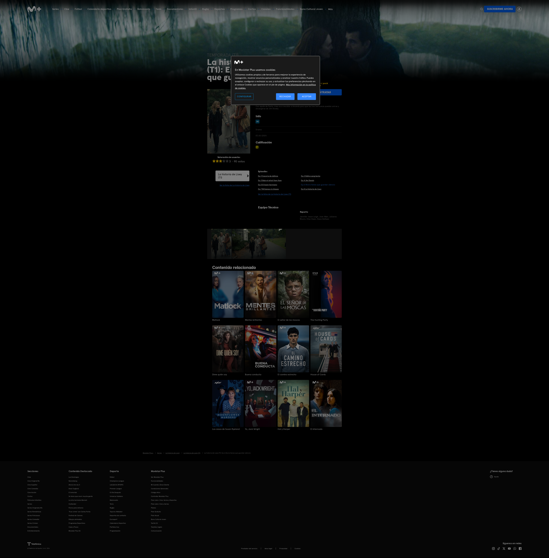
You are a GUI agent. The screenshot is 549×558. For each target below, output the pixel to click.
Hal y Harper (284, 429)
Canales (266, 9)
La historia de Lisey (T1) (230, 176)
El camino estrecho (287, 374)
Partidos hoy (114, 527)
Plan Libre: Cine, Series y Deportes (164, 500)
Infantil (193, 9)
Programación (115, 531)
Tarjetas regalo (156, 527)
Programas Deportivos (77, 523)
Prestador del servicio (249, 548)
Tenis (158, 9)
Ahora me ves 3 (74, 485)
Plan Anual (155, 515)
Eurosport (113, 519)
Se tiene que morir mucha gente (81, 496)
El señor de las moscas (289, 320)
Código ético (155, 492)
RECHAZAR (285, 96)
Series (55, 9)
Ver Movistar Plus (157, 477)
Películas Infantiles (34, 500)
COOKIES (297, 548)
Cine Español (32, 485)
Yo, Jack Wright (252, 429)
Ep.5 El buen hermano (267, 185)
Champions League (117, 481)
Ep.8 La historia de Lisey (311, 189)
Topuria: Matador (116, 512)
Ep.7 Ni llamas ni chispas (268, 189)
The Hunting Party (319, 320)
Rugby (205, 9)
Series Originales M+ (35, 508)
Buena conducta (253, 374)
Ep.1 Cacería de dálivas (268, 176)
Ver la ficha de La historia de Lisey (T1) (274, 194)
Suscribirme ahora (500, 9)
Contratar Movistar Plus (159, 496)
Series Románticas (34, 512)
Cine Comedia (32, 489)
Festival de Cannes (75, 515)
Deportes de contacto (118, 515)
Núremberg (73, 481)
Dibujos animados (75, 519)
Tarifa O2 (154, 523)
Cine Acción (31, 492)
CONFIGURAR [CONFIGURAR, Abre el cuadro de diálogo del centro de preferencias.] (244, 96)
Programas (236, 9)
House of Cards (318, 374)
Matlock (216, 320)
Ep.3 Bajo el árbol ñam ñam (270, 180)
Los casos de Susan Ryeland (226, 429)
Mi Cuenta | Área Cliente (160, 485)
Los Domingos (74, 477)
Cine (66, 9)
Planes (153, 508)
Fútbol (78, 9)
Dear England (74, 489)
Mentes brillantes (253, 320)
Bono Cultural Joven (311, 9)
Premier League (116, 489)
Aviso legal (268, 548)
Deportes (219, 9)
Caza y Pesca (73, 527)
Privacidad (283, 548)
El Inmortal (73, 492)
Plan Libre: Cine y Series (160, 504)
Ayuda (494, 476)
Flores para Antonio (76, 508)
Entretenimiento (33, 531)
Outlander (72, 504)
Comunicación (156, 531)
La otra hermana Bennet (78, 500)
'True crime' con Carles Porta (79, 512)
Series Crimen (32, 523)
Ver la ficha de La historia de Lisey (234, 185)
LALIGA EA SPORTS (116, 485)
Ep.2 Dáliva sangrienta (310, 176)
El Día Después (115, 492)
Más (330, 9)
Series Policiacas (33, 515)
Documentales (175, 9)
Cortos (252, 9)
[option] (221, 244)
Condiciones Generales (159, 489)
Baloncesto (143, 9)
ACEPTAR (307, 96)
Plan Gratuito (124, 9)
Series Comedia (33, 519)
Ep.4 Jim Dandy (307, 180)
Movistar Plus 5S (74, 531)
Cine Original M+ (33, 481)
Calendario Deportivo (118, 523)
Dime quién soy (219, 374)
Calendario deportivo (99, 9)
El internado (316, 429)
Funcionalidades (285, 9)
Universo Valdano (116, 496)
